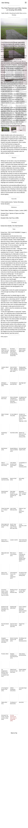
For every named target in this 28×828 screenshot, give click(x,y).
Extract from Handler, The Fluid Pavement (12, 225)
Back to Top (14, 733)
